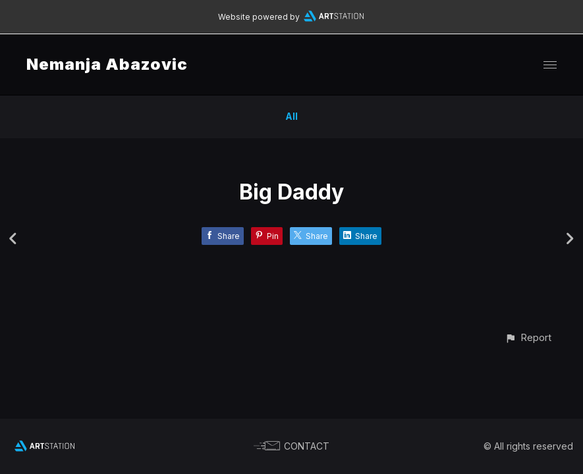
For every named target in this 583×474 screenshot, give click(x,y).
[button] (528, 337)
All (291, 116)
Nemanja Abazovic (107, 64)
